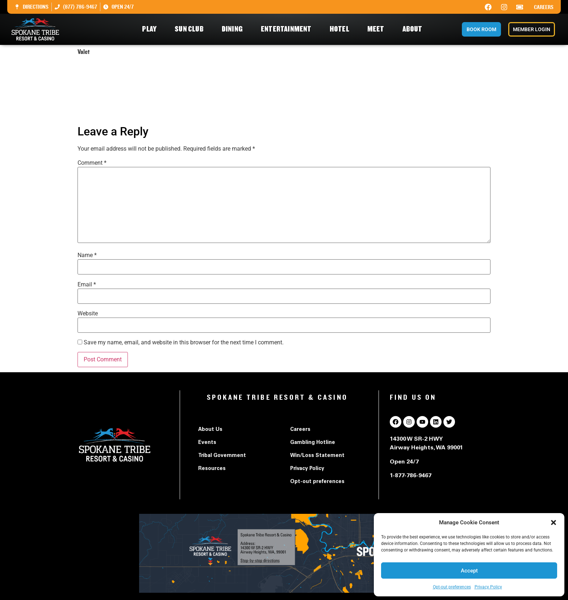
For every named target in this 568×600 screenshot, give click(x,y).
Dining (234, 29)
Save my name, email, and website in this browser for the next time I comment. (184, 342)
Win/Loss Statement (317, 455)
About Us (210, 429)
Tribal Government (222, 455)
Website (88, 313)
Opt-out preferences (452, 586)
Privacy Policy (488, 586)
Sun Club (191, 29)
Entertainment (288, 29)
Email (87, 285)
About (414, 29)
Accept (469, 570)
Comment (92, 163)
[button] (553, 522)
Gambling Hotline (312, 442)
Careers (544, 7)
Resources (212, 468)
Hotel (341, 29)
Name (87, 255)
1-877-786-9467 (410, 476)
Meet (377, 29)
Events (207, 442)
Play (151, 29)
